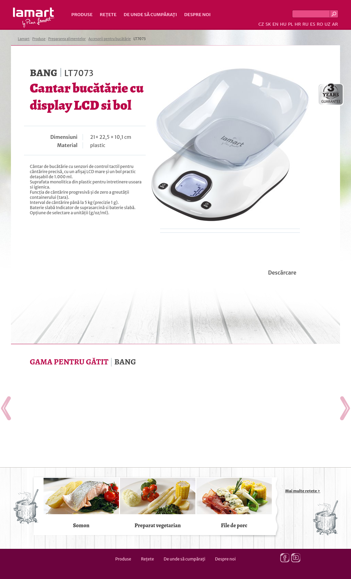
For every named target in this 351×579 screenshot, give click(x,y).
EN (276, 24)
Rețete (108, 14)
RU (305, 24)
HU (283, 24)
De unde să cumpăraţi (150, 14)
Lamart (34, 17)
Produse (82, 14)
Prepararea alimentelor (67, 39)
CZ (261, 24)
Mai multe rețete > (302, 490)
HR (297, 24)
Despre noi (197, 14)
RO (320, 24)
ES (312, 24)
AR (335, 24)
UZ (327, 24)
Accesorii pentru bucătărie (109, 39)
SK (268, 24)
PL (290, 24)
